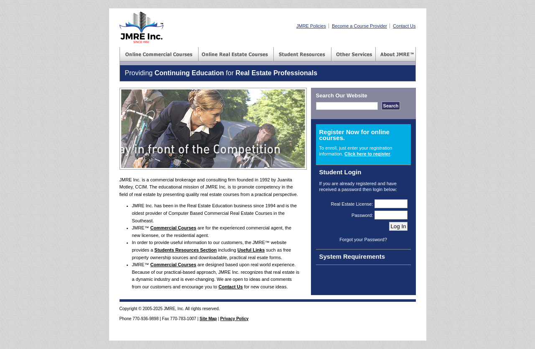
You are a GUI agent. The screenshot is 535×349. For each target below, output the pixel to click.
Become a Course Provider (359, 25)
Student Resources (302, 54)
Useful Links (251, 249)
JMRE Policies (311, 25)
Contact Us (404, 25)
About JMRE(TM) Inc (396, 54)
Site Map (208, 318)
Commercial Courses (159, 54)
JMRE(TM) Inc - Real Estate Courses (141, 27)
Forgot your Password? (363, 239)
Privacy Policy (234, 318)
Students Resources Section (185, 249)
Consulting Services (353, 54)
